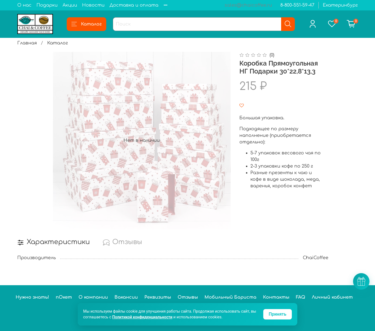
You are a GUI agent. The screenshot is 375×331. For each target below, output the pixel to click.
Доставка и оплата (134, 5)
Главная (27, 43)
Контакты (276, 297)
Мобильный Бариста (230, 297)
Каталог (86, 24)
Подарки (47, 5)
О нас (24, 5)
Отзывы (188, 297)
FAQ (300, 297)
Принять (277, 314)
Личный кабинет (332, 297)
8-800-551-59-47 (297, 5)
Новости (93, 5)
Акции (70, 5)
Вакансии (126, 297)
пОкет (64, 297)
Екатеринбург (340, 5)
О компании (93, 297)
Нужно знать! (32, 297)
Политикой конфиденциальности (142, 317)
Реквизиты (157, 297)
